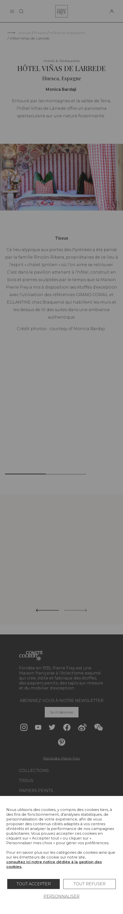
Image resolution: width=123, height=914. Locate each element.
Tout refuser (90, 883)
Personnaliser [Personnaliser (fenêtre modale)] (62, 896)
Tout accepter (33, 883)
